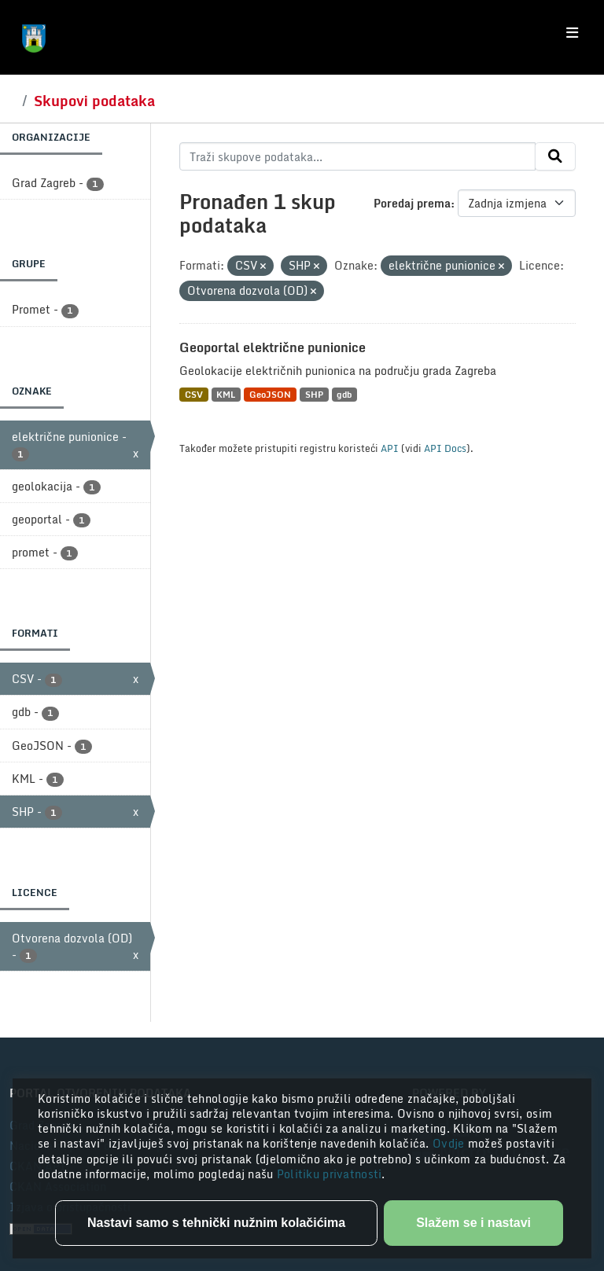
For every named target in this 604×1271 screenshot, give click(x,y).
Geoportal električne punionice (272, 347)
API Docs (445, 448)
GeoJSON (270, 394)
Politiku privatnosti (329, 1174)
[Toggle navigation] (572, 33)
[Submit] (555, 156)
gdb (344, 394)
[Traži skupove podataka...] (357, 156)
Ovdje (450, 1143)
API (390, 448)
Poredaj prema (412, 203)
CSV (194, 394)
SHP (314, 394)
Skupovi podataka (94, 101)
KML (225, 394)
